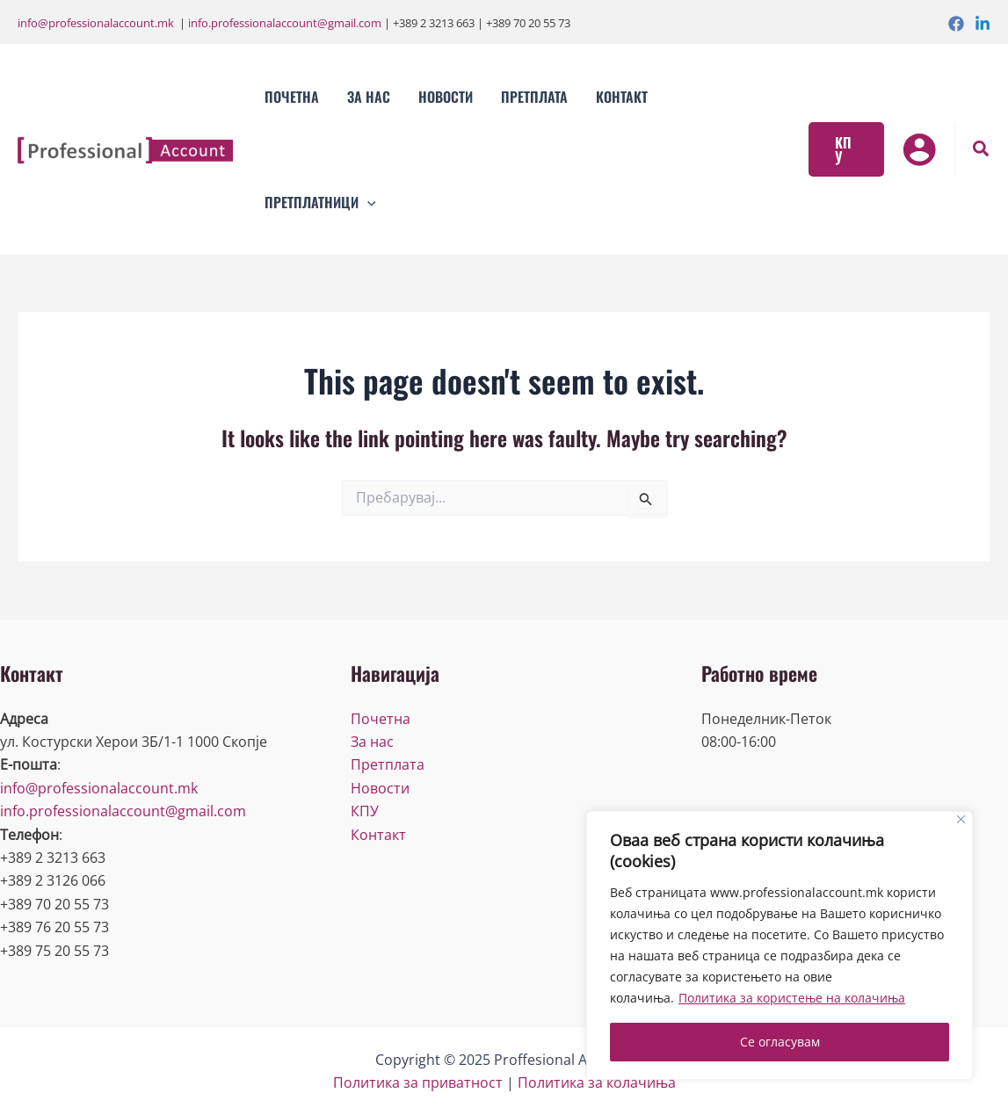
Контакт (378, 834)
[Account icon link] (919, 149)
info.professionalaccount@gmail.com (284, 23)
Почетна (380, 718)
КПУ (365, 811)
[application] (367, 202)
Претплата (387, 764)
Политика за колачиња (597, 1082)
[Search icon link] (981, 151)
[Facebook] (956, 24)
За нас (372, 741)
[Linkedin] (982, 24)
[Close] (961, 819)
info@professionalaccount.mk (96, 23)
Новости (380, 788)
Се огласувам (780, 1041)
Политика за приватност (418, 1082)
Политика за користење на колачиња (791, 997)
